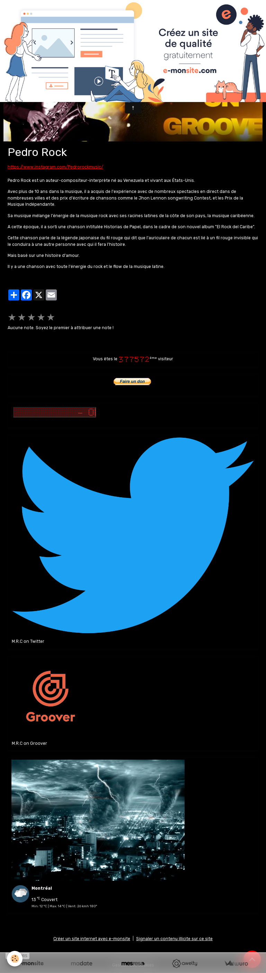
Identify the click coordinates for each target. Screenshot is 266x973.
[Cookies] (15, 958)
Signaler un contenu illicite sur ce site (174, 938)
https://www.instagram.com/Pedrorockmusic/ (55, 167)
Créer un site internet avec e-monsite (91, 938)
